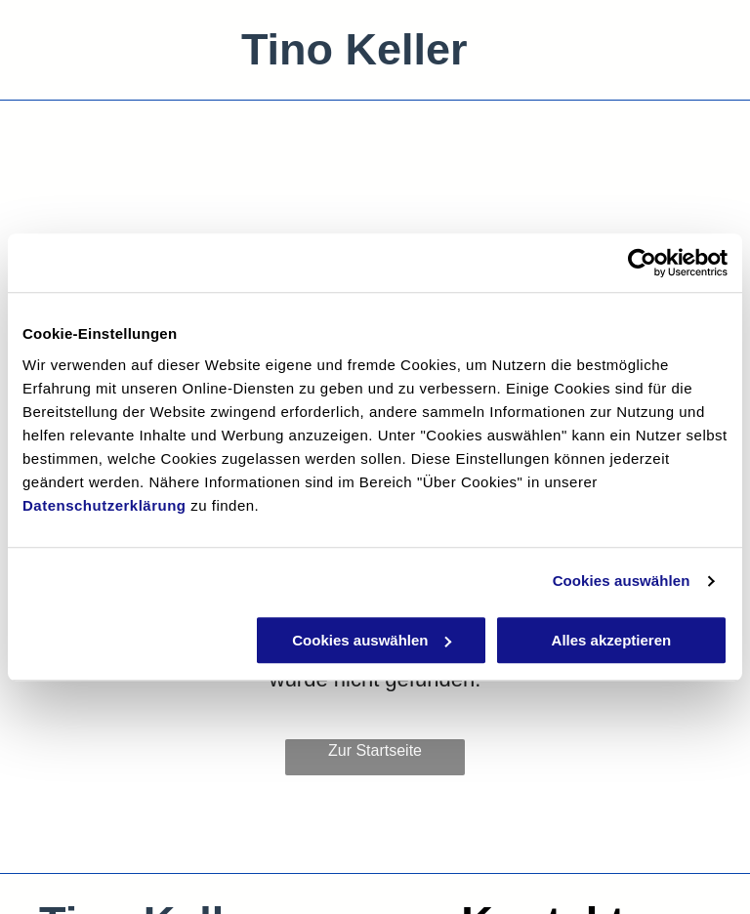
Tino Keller (354, 49)
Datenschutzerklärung (104, 505)
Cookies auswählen (621, 580)
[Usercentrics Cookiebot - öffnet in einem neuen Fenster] (642, 262)
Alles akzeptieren (612, 640)
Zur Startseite (375, 750)
